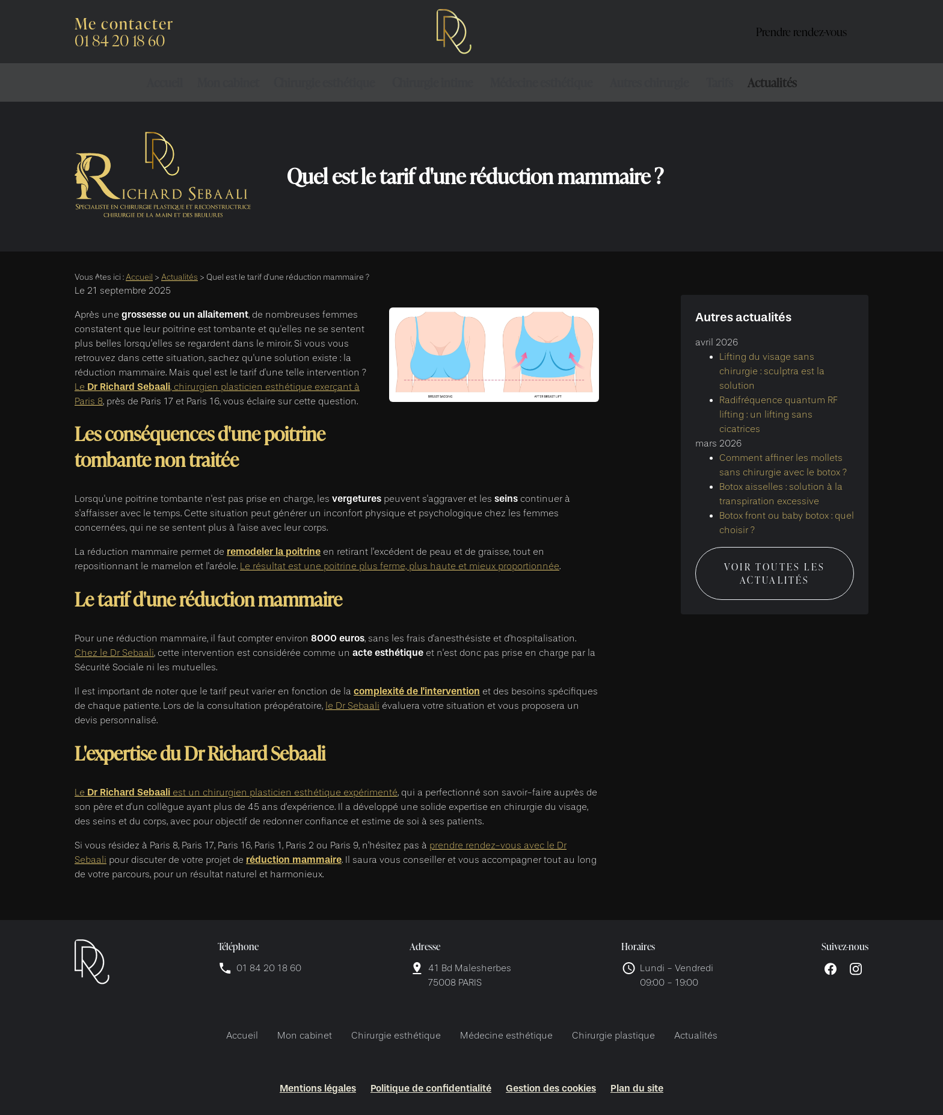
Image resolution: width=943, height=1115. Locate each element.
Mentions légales (318, 1088)
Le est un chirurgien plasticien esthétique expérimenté (236, 792)
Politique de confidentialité (430, 1088)
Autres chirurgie (649, 82)
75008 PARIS (471, 974)
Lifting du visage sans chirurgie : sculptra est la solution (772, 360)
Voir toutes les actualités (774, 562)
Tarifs (719, 82)
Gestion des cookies (551, 1088)
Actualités (772, 82)
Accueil (165, 82)
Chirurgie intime (432, 82)
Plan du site (636, 1088)
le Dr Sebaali (352, 705)
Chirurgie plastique (613, 1035)
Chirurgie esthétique (324, 82)
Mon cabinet (228, 82)
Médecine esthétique (541, 82)
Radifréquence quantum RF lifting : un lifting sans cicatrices (778, 403)
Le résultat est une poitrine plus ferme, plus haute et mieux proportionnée (399, 566)
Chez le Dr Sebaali (114, 652)
